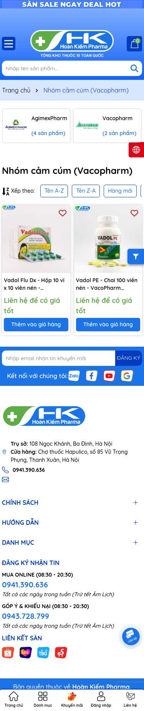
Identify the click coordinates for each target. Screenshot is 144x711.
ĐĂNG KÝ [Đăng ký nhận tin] (128, 357)
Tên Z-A (85, 190)
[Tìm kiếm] (134, 68)
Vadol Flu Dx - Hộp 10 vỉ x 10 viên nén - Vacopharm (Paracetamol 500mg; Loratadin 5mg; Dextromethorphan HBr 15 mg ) (34, 284)
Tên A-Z (54, 190)
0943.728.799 (25, 616)
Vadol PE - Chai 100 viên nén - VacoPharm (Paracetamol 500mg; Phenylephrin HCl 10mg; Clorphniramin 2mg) (107, 284)
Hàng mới (120, 190)
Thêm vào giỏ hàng (36, 324)
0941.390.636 (25, 584)
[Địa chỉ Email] (72, 358)
